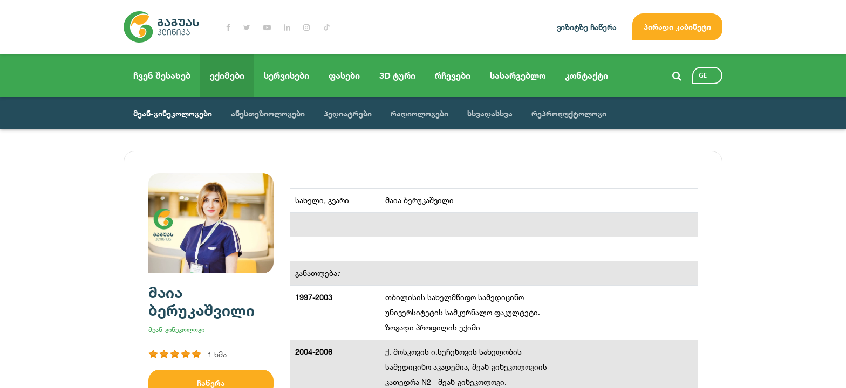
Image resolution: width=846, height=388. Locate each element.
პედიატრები (348, 113)
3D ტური (397, 75)
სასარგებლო (517, 75)
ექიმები (227, 75)
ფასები (344, 75)
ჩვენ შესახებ (161, 75)
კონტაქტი (586, 75)
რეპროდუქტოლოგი (568, 113)
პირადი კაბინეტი (677, 26)
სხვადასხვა (490, 113)
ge (703, 75)
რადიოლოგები (419, 113)
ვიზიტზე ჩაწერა (586, 27)
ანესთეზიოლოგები (268, 113)
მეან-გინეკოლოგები (172, 113)
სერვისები (286, 75)
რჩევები (452, 75)
